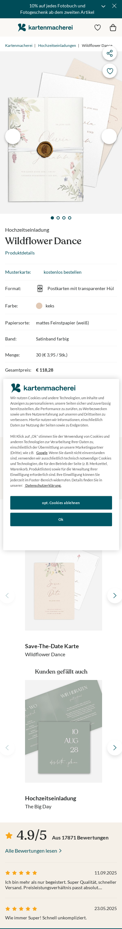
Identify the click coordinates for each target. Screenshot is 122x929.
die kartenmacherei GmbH (45, 27)
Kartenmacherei (18, 45)
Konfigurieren (60, 536)
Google (42, 453)
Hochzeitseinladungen (57, 45)
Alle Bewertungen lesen (31, 850)
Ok (61, 519)
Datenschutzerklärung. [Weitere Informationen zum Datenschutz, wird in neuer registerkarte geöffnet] (43, 485)
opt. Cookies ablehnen (61, 503)
